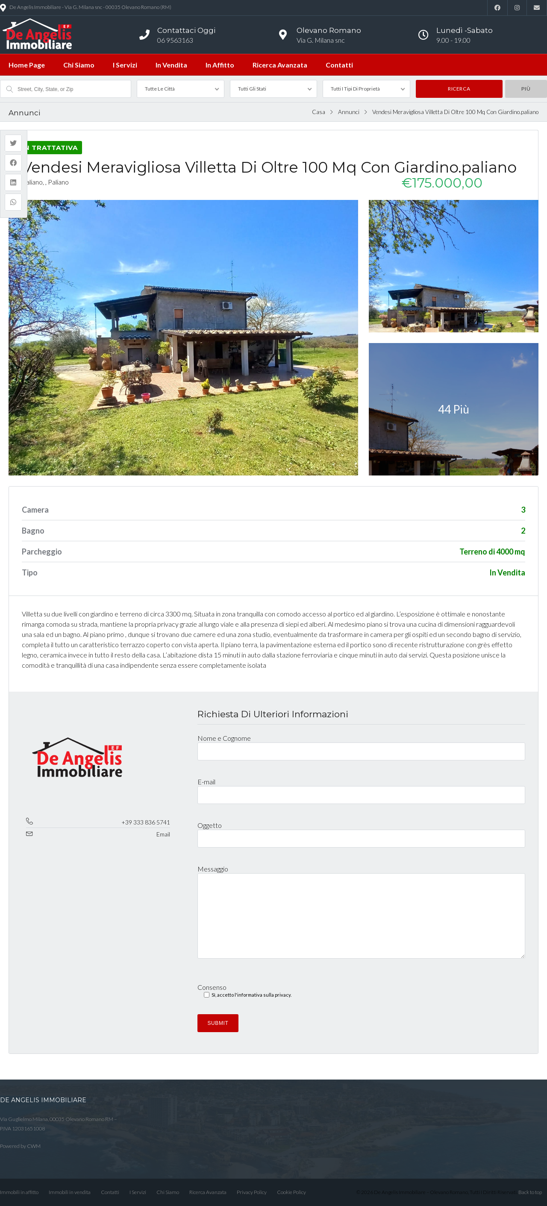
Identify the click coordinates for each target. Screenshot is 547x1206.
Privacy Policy (252, 1192)
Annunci (348, 112)
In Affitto (220, 65)
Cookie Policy (291, 1192)
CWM (34, 1146)
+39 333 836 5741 (145, 822)
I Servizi (125, 65)
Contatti (339, 65)
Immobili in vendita (70, 1192)
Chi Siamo (78, 65)
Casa (318, 112)
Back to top (530, 1192)
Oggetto (361, 831)
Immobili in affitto (19, 1192)
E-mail (361, 788)
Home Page (27, 65)
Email (163, 834)
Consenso (244, 991)
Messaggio (361, 915)
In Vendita (171, 65)
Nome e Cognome (361, 744)
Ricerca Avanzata (280, 65)
